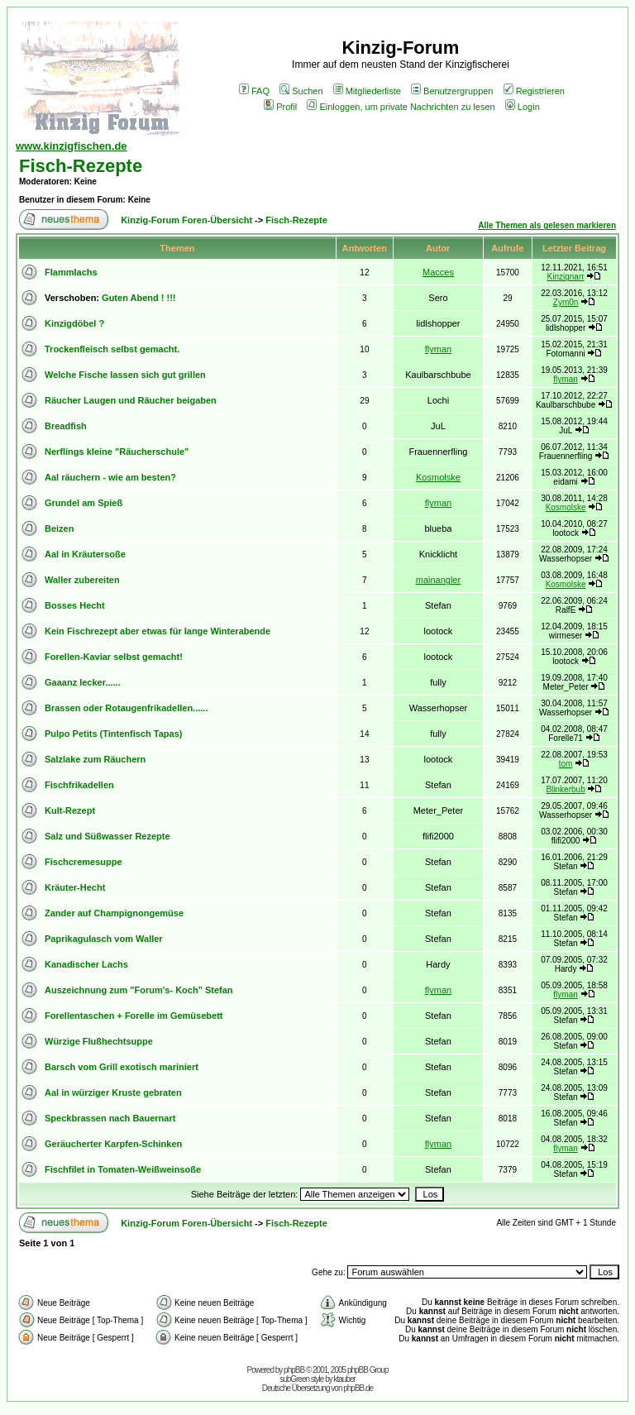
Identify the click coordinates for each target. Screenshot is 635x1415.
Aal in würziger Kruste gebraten (113, 1092)
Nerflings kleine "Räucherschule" (117, 452)
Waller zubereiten (82, 580)
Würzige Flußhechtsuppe (99, 1041)
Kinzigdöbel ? (74, 323)
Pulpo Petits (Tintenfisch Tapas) (113, 734)
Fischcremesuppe (83, 862)
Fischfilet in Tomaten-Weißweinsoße (123, 1169)
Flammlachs (71, 272)
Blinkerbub (565, 789)
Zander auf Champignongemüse (114, 913)
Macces (438, 272)
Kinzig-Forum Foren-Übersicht (186, 220)
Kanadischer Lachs (86, 964)
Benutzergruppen (452, 91)
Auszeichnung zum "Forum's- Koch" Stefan (139, 990)
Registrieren (534, 91)
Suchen (300, 91)
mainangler (438, 580)
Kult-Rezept (70, 810)
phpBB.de (358, 1388)
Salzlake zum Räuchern (95, 759)
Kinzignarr (566, 276)
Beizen (59, 528)
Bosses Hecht (75, 605)
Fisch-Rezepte (80, 165)
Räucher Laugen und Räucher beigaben (131, 400)
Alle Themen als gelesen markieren (547, 225)
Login (522, 107)
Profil (280, 107)
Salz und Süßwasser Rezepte (107, 836)
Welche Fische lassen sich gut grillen (125, 375)
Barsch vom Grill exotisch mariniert (121, 1067)
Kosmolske (438, 477)
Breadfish (66, 426)
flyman (438, 349)
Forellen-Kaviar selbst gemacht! (114, 657)
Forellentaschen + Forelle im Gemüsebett (133, 1016)
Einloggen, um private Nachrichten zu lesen (400, 107)
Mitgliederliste (367, 91)
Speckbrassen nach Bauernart (110, 1118)
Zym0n (566, 302)
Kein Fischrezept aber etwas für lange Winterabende (157, 631)
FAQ (254, 91)
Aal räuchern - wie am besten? (110, 477)
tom (566, 763)
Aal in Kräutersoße (85, 554)
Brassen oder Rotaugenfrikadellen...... (126, 708)
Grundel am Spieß (83, 503)
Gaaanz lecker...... (83, 682)
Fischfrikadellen (79, 785)
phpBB (294, 1369)
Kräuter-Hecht (75, 887)
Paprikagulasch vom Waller (104, 939)
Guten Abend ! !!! (138, 298)
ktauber (345, 1379)
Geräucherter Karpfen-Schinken (113, 1144)
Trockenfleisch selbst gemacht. (112, 349)
